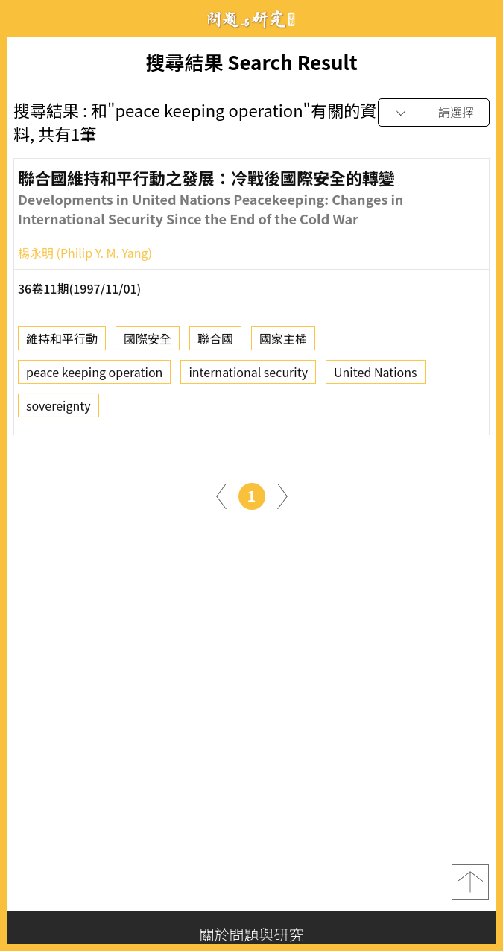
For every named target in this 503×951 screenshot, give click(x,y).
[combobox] (434, 113)
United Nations (375, 376)
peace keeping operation (94, 376)
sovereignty (58, 409)
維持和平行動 (62, 342)
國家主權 (283, 342)
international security (248, 376)
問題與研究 (252, 19)
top (470, 882)
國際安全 (147, 342)
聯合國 (215, 342)
